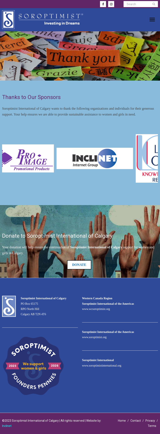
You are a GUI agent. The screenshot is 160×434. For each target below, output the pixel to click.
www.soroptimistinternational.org (101, 365)
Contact (135, 420)
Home (122, 420)
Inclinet (6, 426)
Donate (79, 264)
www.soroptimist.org (94, 337)
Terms (152, 426)
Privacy (150, 420)
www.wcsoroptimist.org (96, 309)
